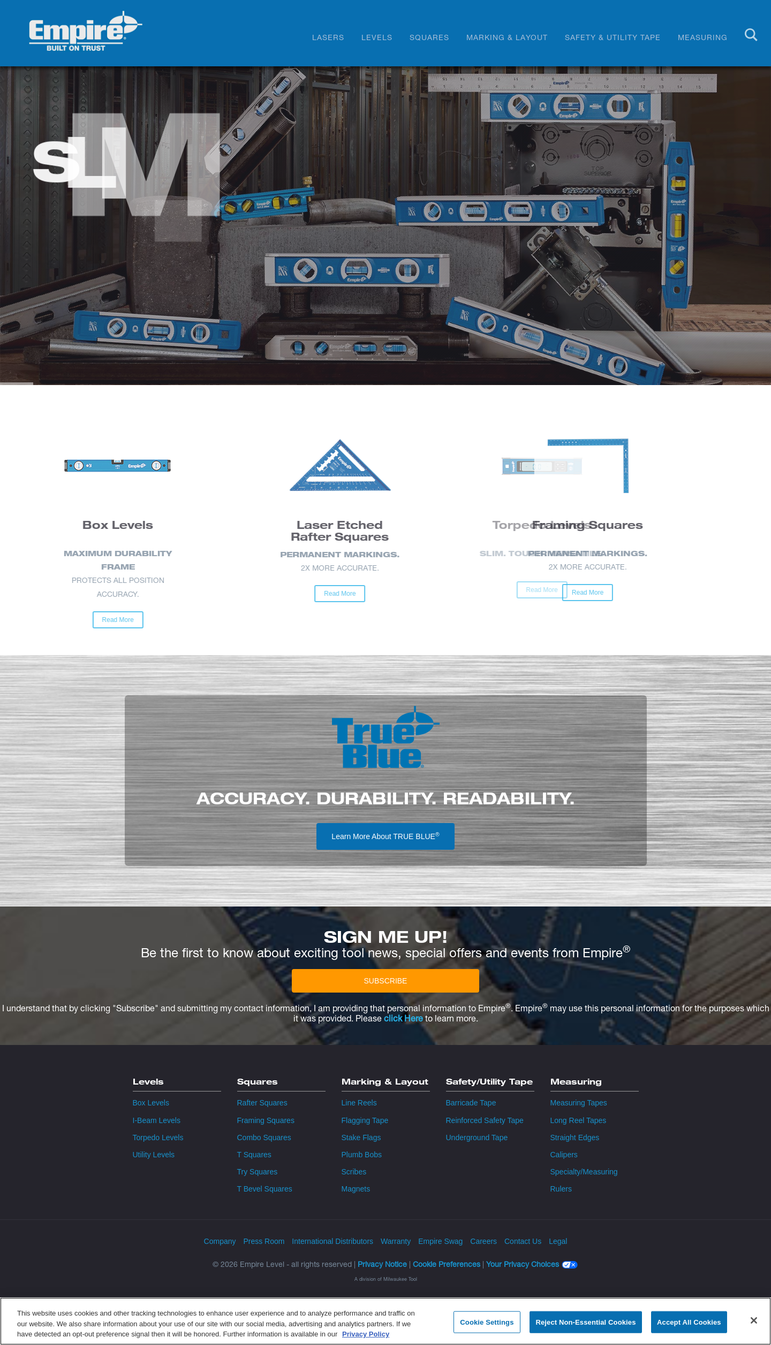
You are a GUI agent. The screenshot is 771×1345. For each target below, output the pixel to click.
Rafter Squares (262, 1102)
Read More (489, 592)
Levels (376, 37)
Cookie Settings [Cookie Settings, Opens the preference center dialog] (486, 1322)
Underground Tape (477, 1137)
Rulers (561, 1189)
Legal (558, 1241)
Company (220, 1241)
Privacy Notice (382, 1264)
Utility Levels (154, 1154)
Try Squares (257, 1171)
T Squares (254, 1154)
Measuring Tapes (578, 1102)
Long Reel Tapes (578, 1120)
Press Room (263, 1241)
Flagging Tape (365, 1120)
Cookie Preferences (446, 1264)
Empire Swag (440, 1241)
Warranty (396, 1241)
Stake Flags (361, 1137)
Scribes (354, 1171)
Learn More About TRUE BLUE (385, 836)
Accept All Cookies (689, 1322)
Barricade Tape (471, 1102)
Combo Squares (264, 1137)
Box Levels (151, 1102)
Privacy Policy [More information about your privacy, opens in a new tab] (365, 1335)
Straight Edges (575, 1137)
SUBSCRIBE (385, 981)
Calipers (564, 1154)
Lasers (328, 37)
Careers (483, 1241)
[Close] (754, 1320)
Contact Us (522, 1241)
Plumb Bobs (362, 1154)
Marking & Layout (507, 37)
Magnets (356, 1189)
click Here (403, 1018)
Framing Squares (265, 1120)
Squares (429, 37)
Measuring (703, 37)
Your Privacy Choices (522, 1264)
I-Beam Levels (156, 1120)
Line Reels (359, 1102)
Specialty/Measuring (584, 1171)
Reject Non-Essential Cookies (585, 1322)
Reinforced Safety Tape (485, 1120)
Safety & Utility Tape (613, 37)
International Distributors (332, 1241)
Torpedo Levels (158, 1137)
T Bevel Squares (264, 1189)
